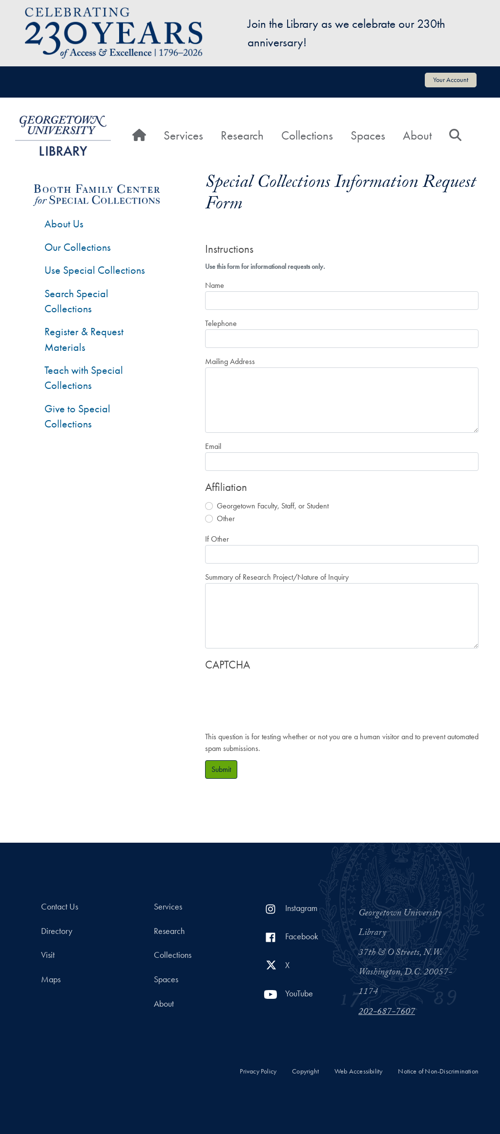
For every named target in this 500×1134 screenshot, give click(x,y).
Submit (221, 769)
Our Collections (77, 247)
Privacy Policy (258, 1071)
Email (213, 446)
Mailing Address (230, 361)
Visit (48, 955)
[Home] (139, 135)
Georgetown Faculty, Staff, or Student (273, 506)
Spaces (368, 135)
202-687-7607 (386, 1012)
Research (242, 135)
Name (214, 285)
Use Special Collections (94, 270)
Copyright (305, 1071)
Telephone (221, 323)
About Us (63, 224)
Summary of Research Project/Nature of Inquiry (277, 577)
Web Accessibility (358, 1071)
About (417, 135)
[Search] (455, 135)
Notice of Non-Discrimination (438, 1071)
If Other (217, 539)
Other (226, 518)
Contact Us (59, 906)
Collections (307, 135)
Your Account (450, 79)
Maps (51, 979)
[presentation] (279, 696)
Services (183, 135)
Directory (56, 931)
